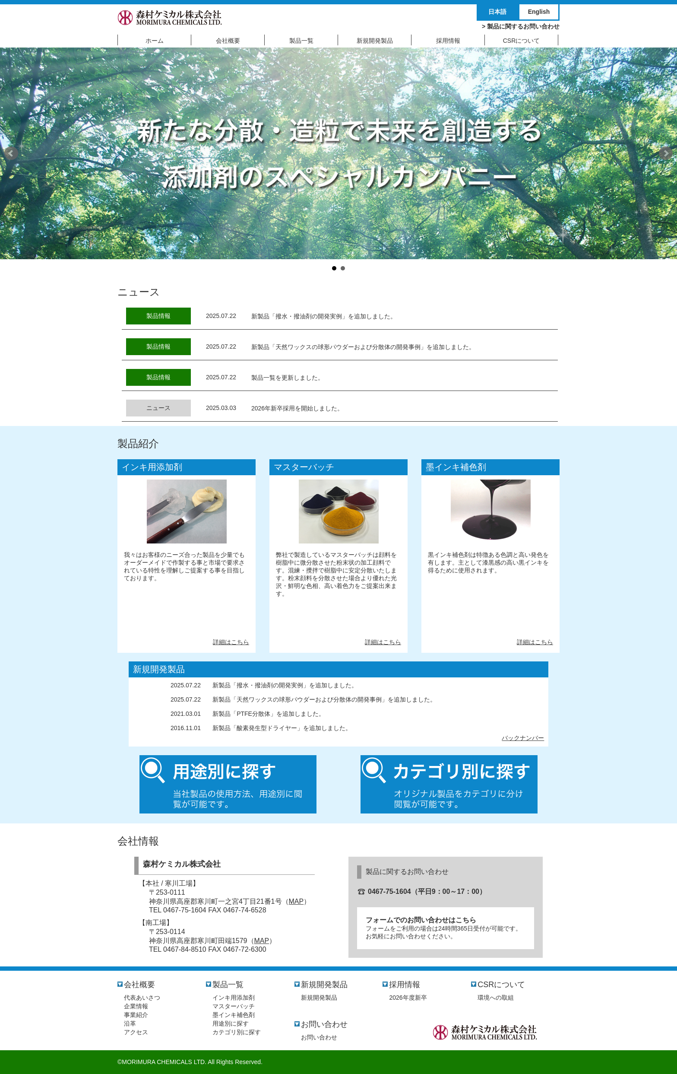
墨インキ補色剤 (456, 467)
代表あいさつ (142, 997)
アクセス (136, 1032)
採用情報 (404, 984)
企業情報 (136, 1006)
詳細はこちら (231, 642)
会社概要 (139, 984)
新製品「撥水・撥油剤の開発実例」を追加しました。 (323, 316)
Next (666, 153)
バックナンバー (523, 737)
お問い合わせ (324, 1024)
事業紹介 (136, 1014)
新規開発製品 (159, 669)
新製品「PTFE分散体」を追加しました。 (268, 713)
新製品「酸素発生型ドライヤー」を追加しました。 (281, 727)
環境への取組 (496, 997)
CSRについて (501, 984)
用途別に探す (230, 1023)
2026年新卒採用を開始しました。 (297, 408)
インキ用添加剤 (152, 467)
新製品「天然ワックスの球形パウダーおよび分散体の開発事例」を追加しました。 (363, 346)
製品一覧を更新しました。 (287, 377)
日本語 (497, 11)
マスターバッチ (304, 467)
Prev (11, 153)
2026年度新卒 (408, 997)
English (539, 11)
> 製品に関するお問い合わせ (521, 26)
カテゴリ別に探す (236, 1032)
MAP (296, 901)
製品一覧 (228, 984)
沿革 (130, 1023)
